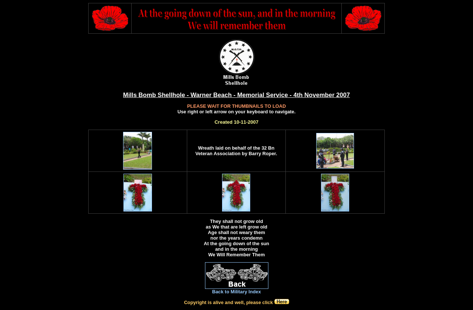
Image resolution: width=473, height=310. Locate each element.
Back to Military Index (236, 291)
